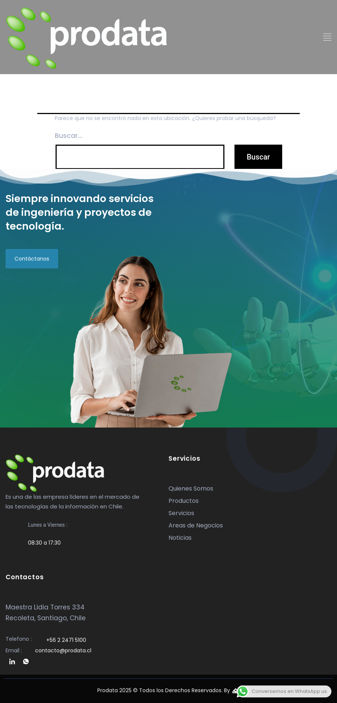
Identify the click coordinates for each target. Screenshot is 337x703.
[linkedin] (12, 662)
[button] (327, 37)
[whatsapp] (25, 662)
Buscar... (68, 135)
